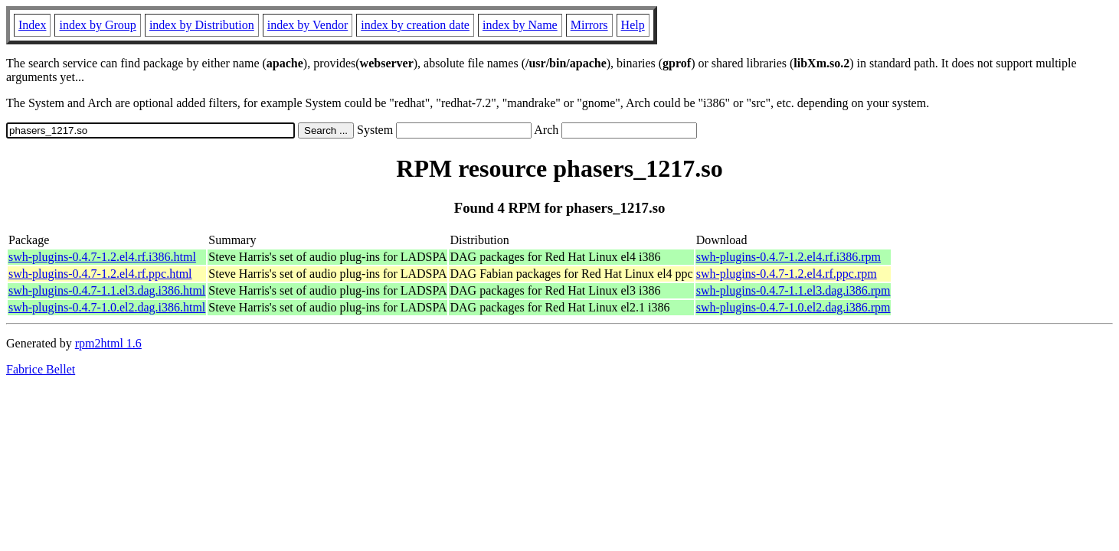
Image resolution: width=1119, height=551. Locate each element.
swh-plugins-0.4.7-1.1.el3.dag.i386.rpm (793, 290)
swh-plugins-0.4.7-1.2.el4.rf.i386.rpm (788, 256)
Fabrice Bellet (40, 369)
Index (32, 24)
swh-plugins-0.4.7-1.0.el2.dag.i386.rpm (793, 307)
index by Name (520, 24)
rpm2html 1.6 (108, 343)
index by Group (97, 24)
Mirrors (589, 24)
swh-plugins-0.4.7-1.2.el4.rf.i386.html (102, 256)
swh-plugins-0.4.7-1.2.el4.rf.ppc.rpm (786, 273)
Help (633, 24)
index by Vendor (307, 24)
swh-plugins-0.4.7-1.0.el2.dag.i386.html (106, 307)
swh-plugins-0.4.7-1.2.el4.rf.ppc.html (100, 273)
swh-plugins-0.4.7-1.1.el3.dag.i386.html (106, 290)
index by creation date (415, 24)
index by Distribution (201, 24)
